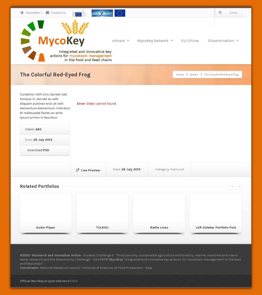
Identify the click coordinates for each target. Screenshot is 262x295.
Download (37, 150)
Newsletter (30, 12)
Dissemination (223, 40)
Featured (179, 169)
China (233, 12)
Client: (33, 129)
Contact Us (55, 12)
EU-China (190, 40)
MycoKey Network (155, 40)
